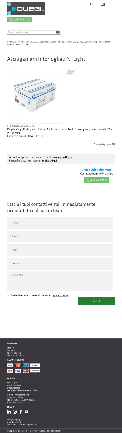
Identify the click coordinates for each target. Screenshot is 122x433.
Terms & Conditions (15, 355)
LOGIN (96, 4)
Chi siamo (11, 348)
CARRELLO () (113, 4)
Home (10, 42)
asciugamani (90, 42)
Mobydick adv (55, 431)
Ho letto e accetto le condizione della (38, 295)
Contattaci (11, 350)
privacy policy (60, 295)
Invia (96, 301)
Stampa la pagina (102, 144)
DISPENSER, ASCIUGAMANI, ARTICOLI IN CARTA (35, 42)
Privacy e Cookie (14, 353)
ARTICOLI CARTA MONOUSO (70, 42)
